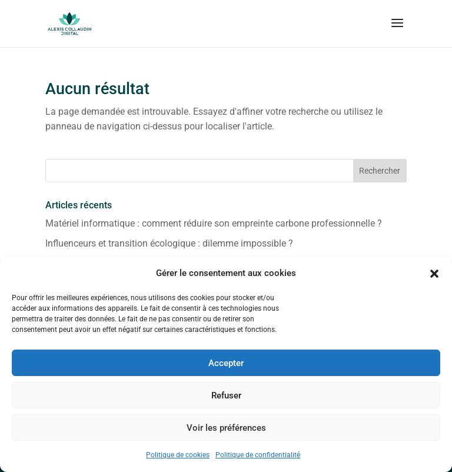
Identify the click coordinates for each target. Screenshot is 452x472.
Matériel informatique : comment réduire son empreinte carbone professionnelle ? (213, 223)
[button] (434, 274)
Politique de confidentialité (257, 455)
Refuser (226, 395)
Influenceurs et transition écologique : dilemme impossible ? (169, 243)
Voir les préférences (226, 428)
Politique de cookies (178, 455)
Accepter (226, 363)
